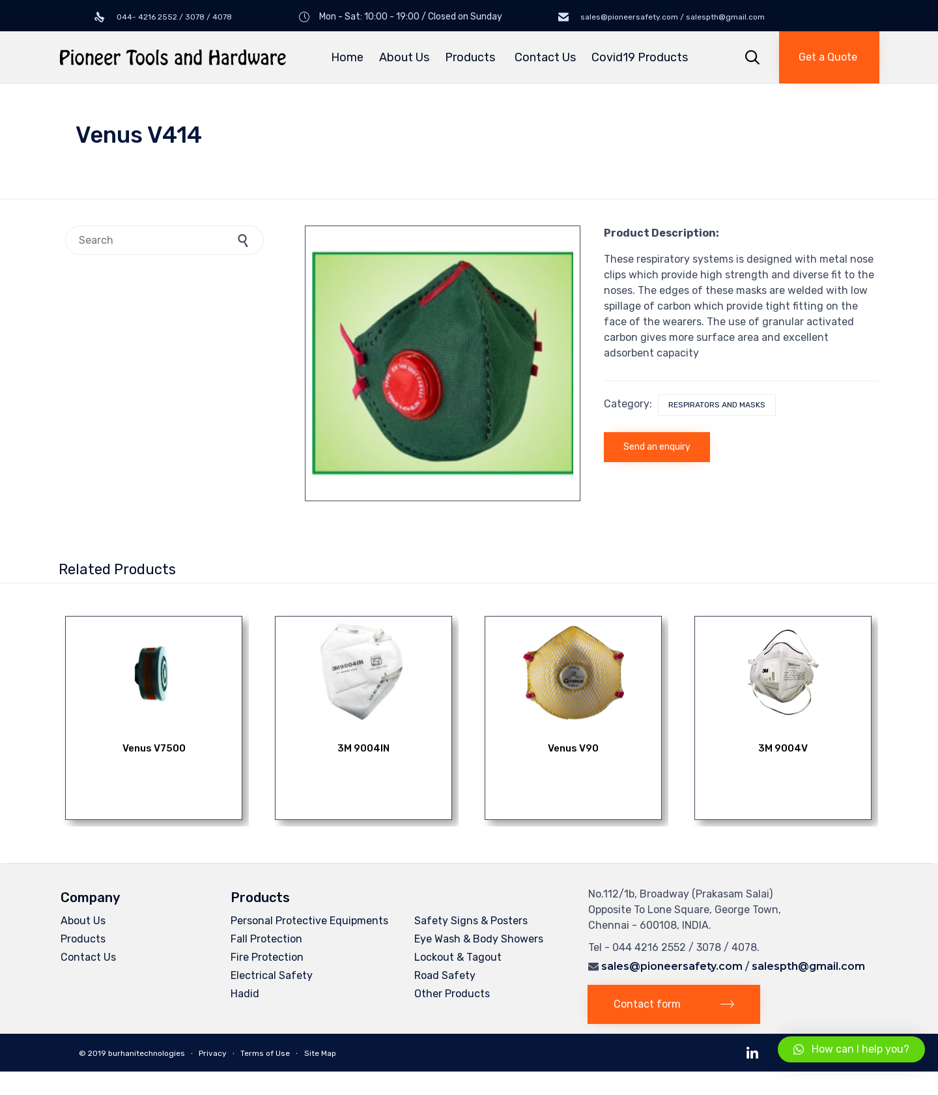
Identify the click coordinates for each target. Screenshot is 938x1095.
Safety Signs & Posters (471, 920)
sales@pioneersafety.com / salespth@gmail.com (671, 17)
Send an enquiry (656, 446)
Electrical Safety (272, 975)
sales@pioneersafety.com (672, 966)
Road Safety (445, 975)
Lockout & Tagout (458, 957)
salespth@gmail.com (808, 966)
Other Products (452, 993)
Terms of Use (265, 1053)
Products (472, 57)
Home (347, 57)
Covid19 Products (639, 57)
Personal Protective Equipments (309, 920)
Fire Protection (267, 957)
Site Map (320, 1053)
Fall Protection (266, 939)
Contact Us (545, 57)
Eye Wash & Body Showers (478, 939)
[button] (829, 57)
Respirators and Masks (716, 404)
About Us (404, 57)
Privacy (213, 1053)
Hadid (245, 993)
